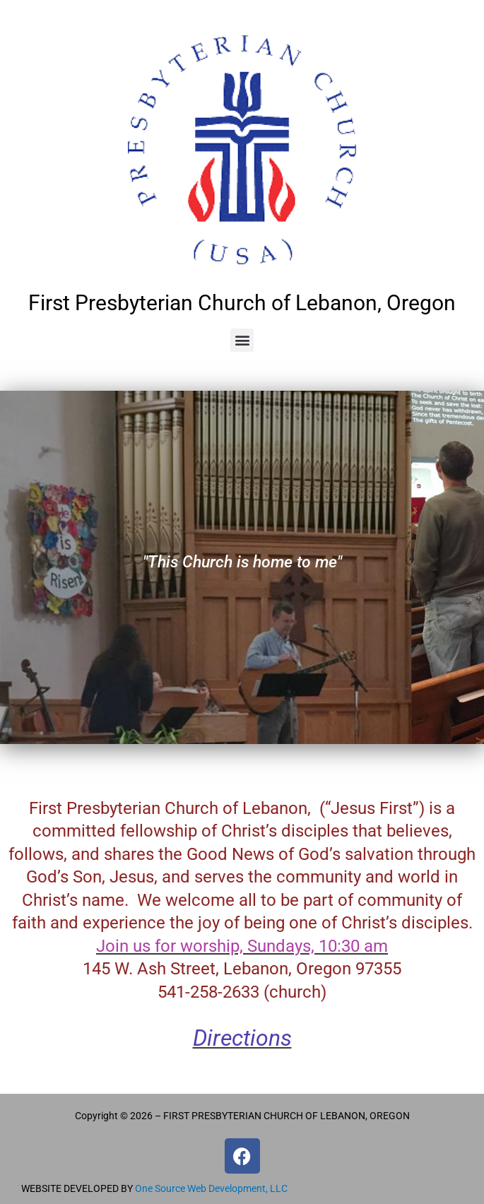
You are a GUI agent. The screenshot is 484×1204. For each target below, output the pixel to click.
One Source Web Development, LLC (211, 1188)
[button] (242, 340)
